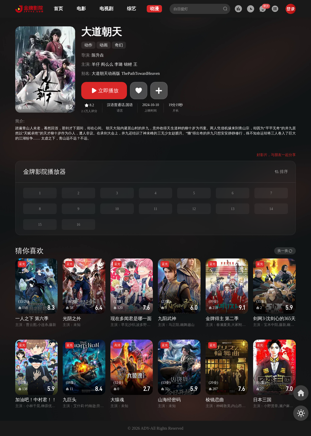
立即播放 (104, 90)
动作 (88, 45)
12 (194, 209)
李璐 (118, 64)
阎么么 (107, 64)
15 (40, 224)
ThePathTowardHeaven (140, 73)
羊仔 (96, 64)
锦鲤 (128, 64)
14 (271, 209)
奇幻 (119, 45)
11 (155, 209)
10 (117, 209)
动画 (104, 45)
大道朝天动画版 (106, 73)
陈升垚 (98, 55)
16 (78, 224)
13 (232, 209)
